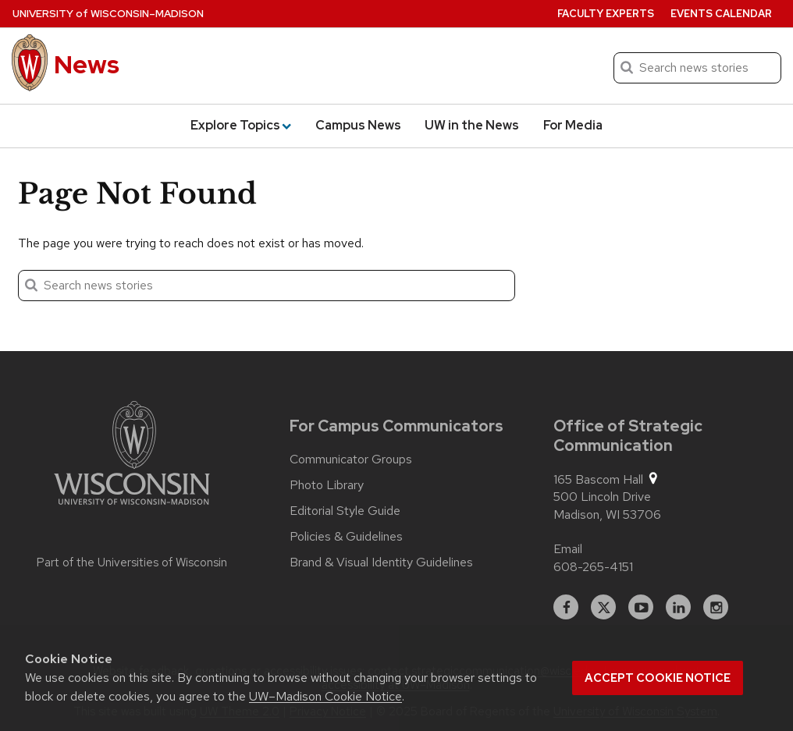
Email (567, 549)
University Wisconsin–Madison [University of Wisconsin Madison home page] (108, 13)
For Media (573, 125)
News (86, 64)
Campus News (358, 125)
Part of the (132, 562)
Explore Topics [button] (240, 125)
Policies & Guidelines (346, 537)
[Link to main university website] (132, 455)
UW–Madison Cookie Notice (325, 696)
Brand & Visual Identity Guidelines (381, 562)
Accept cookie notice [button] (658, 678)
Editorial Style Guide (345, 511)
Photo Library (327, 485)
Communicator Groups (351, 459)
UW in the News (472, 125)
